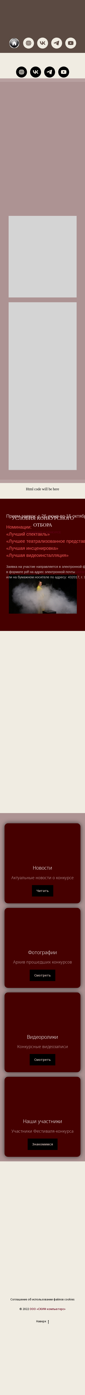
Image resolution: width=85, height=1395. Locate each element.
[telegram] (56, 43)
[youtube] (70, 43)
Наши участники (42, 1121)
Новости (42, 867)
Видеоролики (42, 1036)
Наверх (42, 1321)
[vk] (42, 43)
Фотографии (42, 952)
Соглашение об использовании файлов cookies (42, 1299)
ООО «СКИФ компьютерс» (48, 1309)
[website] (14, 43)
